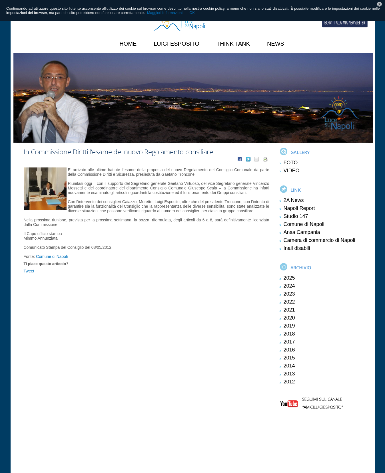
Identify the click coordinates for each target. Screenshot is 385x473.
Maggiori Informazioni (165, 13)
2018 (289, 334)
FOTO (291, 162)
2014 (289, 366)
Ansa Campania (302, 232)
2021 (289, 310)
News (275, 44)
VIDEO (292, 170)
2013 (289, 374)
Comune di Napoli (52, 256)
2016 (289, 350)
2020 (289, 318)
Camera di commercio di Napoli (319, 240)
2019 (289, 326)
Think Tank (233, 44)
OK (192, 13)
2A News (294, 200)
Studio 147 (296, 216)
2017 (289, 342)
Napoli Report (299, 208)
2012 (289, 382)
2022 (289, 302)
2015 (289, 358)
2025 (289, 278)
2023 (289, 294)
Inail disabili (297, 248)
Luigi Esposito (176, 44)
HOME (128, 44)
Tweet (29, 271)
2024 (289, 286)
